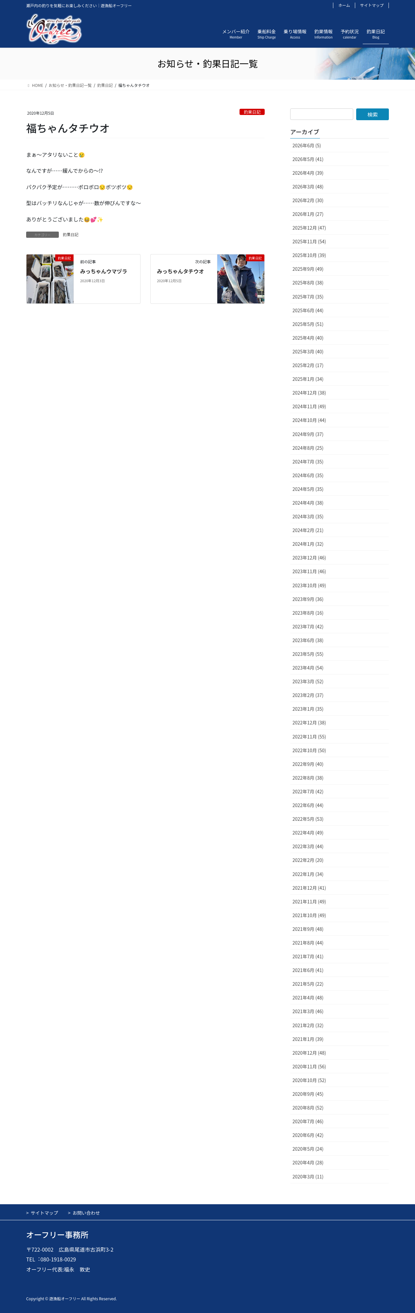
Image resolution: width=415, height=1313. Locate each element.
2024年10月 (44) (309, 420)
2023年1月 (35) (308, 708)
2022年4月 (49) (308, 832)
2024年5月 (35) (308, 489)
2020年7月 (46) (308, 1121)
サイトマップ (372, 5)
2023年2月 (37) (308, 695)
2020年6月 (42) (308, 1135)
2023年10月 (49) (309, 585)
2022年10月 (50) (309, 750)
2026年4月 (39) (308, 173)
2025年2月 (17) (308, 365)
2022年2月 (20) (308, 860)
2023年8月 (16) (308, 612)
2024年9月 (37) (308, 434)
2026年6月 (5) (306, 145)
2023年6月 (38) (308, 640)
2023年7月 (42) (308, 626)
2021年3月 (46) (308, 1011)
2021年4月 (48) (308, 997)
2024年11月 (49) (309, 406)
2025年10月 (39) (309, 255)
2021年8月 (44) (308, 942)
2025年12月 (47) (309, 227)
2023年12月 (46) (309, 557)
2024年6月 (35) (308, 475)
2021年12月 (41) (309, 887)
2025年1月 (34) (308, 379)
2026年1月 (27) (308, 214)
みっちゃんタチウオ (180, 271)
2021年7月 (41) (308, 956)
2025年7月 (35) (308, 296)
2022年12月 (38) (309, 722)
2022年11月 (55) (309, 736)
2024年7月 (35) (308, 461)
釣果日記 (252, 112)
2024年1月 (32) (308, 544)
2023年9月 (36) (308, 599)
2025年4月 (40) (308, 337)
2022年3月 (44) (308, 846)
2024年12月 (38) (309, 392)
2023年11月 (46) (309, 571)
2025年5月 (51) (308, 324)
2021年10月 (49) (309, 915)
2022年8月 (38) (308, 777)
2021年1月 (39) (308, 1039)
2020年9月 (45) (308, 1094)
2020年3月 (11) (308, 1176)
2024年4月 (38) (308, 502)
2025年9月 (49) (308, 269)
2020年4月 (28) (308, 1162)
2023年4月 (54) (308, 667)
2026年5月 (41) (308, 159)
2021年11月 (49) (309, 901)
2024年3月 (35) (308, 516)
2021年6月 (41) (308, 970)
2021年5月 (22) (308, 984)
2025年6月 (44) (308, 310)
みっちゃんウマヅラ (103, 271)
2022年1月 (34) (308, 874)
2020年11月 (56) (309, 1066)
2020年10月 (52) (309, 1080)
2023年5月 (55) (308, 654)
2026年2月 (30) (308, 200)
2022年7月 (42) (308, 791)
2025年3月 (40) (308, 351)
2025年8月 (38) (308, 282)
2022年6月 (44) (308, 805)
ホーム (344, 5)
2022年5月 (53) (308, 819)
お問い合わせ (86, 1212)
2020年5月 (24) (308, 1148)
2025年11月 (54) (309, 241)
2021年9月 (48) (308, 929)
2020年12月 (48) (309, 1052)
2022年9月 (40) (308, 764)
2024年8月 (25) (308, 448)
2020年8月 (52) (308, 1107)
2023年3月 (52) (308, 681)
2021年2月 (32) (308, 1025)
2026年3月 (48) (308, 186)
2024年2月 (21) (308, 530)
